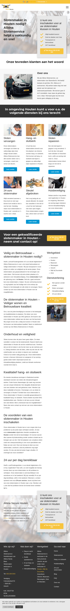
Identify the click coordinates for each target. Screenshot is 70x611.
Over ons (57, 582)
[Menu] (67, 7)
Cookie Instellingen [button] (8, 607)
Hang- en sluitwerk (60, 559)
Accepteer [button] (19, 607)
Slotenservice (58, 555)
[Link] (7, 7)
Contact (56, 586)
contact (6, 518)
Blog (55, 574)
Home (56, 551)
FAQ (55, 578)
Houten (39, 569)
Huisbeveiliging (59, 563)
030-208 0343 (10, 574)
